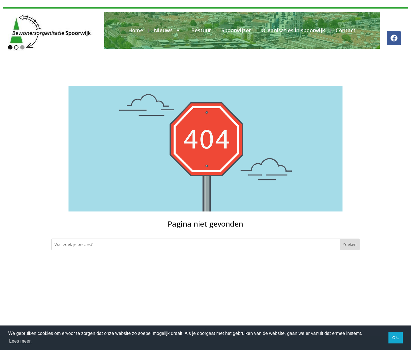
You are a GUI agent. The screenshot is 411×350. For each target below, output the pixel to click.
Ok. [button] (395, 337)
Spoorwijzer (236, 30)
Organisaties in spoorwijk (293, 30)
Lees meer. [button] (20, 341)
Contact (346, 30)
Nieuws (167, 30)
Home (135, 30)
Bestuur (201, 30)
